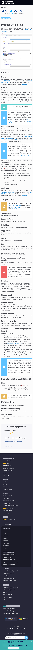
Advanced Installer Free (8, 573)
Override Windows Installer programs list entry (16, 330)
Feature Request (7, 513)
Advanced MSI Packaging (9, 611)
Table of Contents (5, 18)
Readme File (7, 402)
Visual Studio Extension (8, 578)
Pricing (4, 533)
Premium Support (7, 524)
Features (5, 538)
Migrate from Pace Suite (9, 564)
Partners (5, 486)
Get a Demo (6, 535)
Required (5, 72)
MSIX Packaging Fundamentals (10, 613)
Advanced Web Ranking (8, 468)
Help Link (5, 225)
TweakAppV (6, 575)
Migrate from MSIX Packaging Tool (11, 562)
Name (3, 77)
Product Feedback (7, 510)
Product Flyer (6, 548)
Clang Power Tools (7, 470)
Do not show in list (8, 321)
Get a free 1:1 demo (13, 648)
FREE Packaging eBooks (9, 589)
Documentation (6, 503)
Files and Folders (20, 140)
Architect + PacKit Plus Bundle (10, 505)
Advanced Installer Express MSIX (11, 571)
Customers (5, 540)
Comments (5, 244)
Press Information (7, 489)
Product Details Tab (12, 24)
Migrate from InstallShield (9, 554)
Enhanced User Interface (14, 343)
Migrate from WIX (7, 557)
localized (24, 84)
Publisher (5, 188)
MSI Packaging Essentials (9, 608)
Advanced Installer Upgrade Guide (11, 587)
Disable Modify (7, 295)
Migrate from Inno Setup (9, 559)
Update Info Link (7, 219)
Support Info (7, 199)
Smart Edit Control (16, 207)
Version (4, 88)
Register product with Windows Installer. (13, 259)
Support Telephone (9, 231)
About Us (5, 482)
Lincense (4, 383)
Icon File (4, 281)
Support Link (6, 213)
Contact (4, 238)
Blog (4, 599)
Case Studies (6, 543)
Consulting (5, 521)
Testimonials (6, 545)
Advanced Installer (7, 460)
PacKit (7, 463)
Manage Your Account (8, 500)
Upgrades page (25, 155)
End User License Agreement (16, 379)
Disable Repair (7, 303)
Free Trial (5, 531)
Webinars (5, 592)
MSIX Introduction (7, 594)
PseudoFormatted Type (7, 81)
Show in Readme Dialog (10, 409)
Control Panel (6, 415)
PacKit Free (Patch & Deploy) (10, 580)
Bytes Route (6, 475)
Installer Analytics (7, 465)
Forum (4, 602)
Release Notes (6, 498)
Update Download (7, 495)
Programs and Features (13, 253)
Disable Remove (7, 314)
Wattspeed (5, 473)
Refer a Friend (9, 508)
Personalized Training (11, 519)
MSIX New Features (7, 597)
